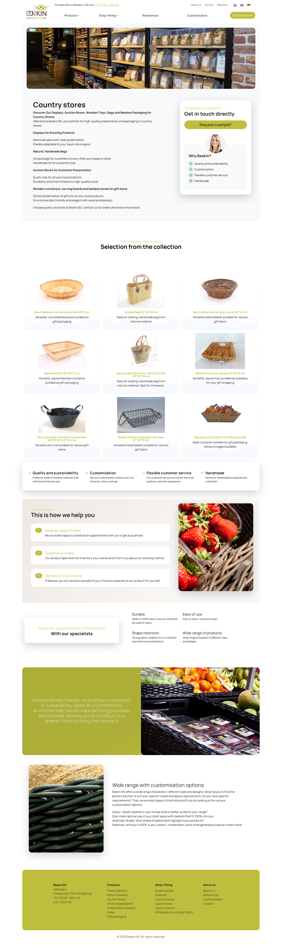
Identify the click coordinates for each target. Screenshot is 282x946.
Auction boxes (116, 899)
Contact (209, 4)
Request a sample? (215, 124)
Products (70, 15)
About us (196, 4)
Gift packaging (116, 916)
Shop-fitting (107, 15)
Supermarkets (164, 891)
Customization (197, 15)
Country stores (165, 908)
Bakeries (161, 895)
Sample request (242, 15)
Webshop (222, 4)
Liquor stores (163, 904)
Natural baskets (117, 895)
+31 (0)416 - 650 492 (107, 4)
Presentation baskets (121, 908)
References (150, 15)
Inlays (111, 912)
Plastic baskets (117, 891)
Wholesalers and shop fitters (174, 912)
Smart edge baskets (120, 904)
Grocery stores (164, 899)
